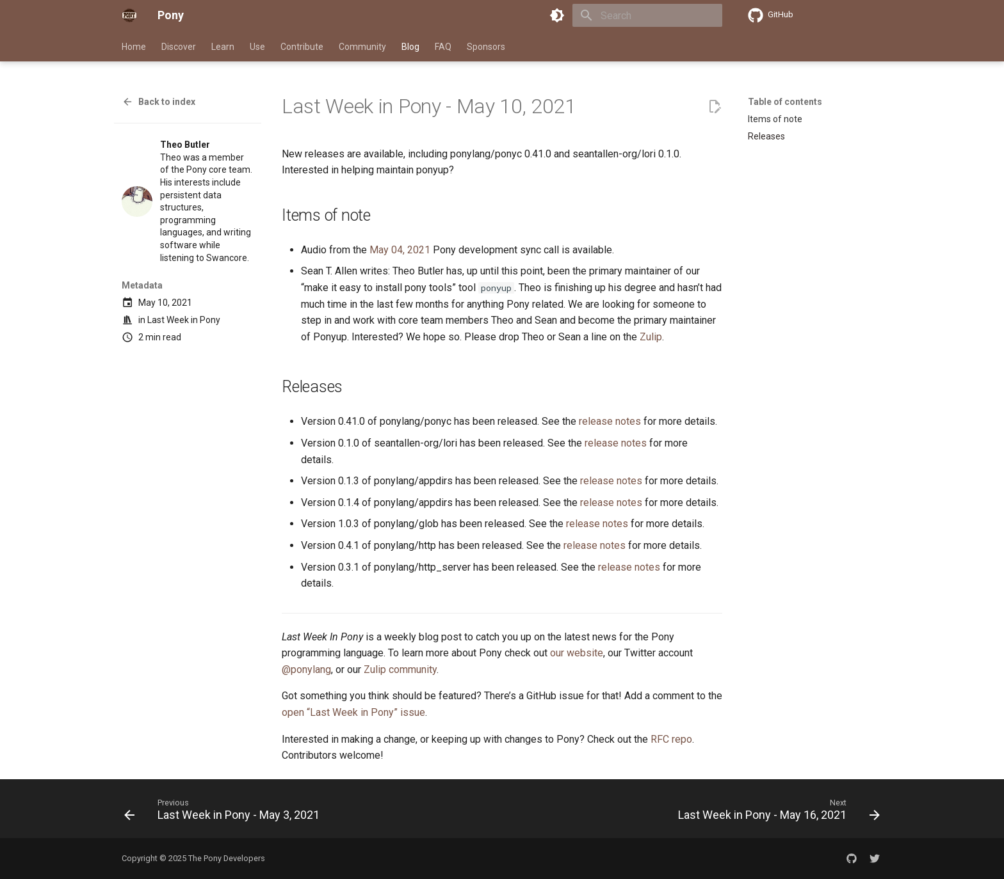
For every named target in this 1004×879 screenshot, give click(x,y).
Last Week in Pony (183, 320)
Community (362, 47)
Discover (178, 47)
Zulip (651, 337)
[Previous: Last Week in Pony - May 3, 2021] (225, 812)
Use (257, 47)
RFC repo (671, 739)
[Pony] (129, 15)
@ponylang (306, 669)
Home (134, 47)
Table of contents (785, 102)
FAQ (443, 47)
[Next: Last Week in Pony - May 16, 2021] (776, 812)
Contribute (301, 47)
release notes (610, 421)
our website (576, 653)
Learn (222, 47)
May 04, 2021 (399, 250)
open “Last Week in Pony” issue (353, 712)
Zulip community (400, 669)
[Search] (647, 15)
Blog (410, 47)
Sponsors (486, 47)
